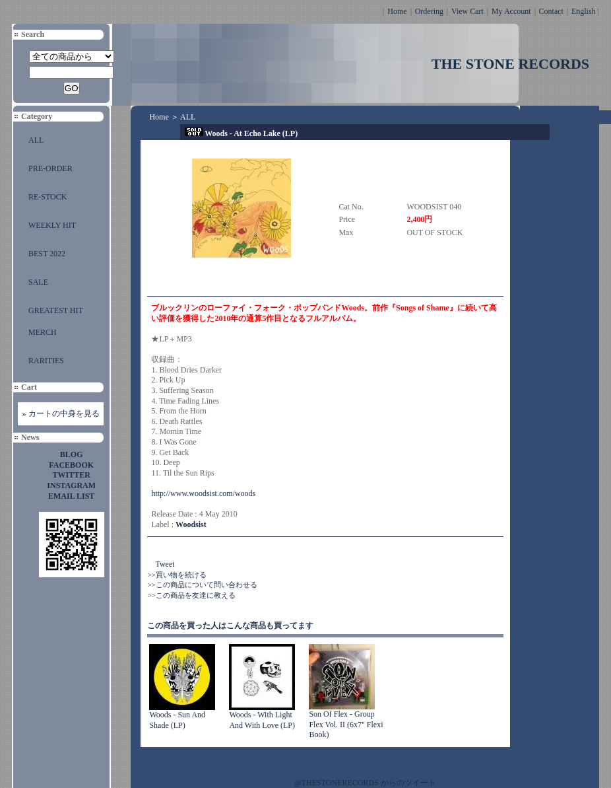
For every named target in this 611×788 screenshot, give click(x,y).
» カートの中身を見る (61, 413)
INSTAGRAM (71, 485)
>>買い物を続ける (176, 575)
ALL (36, 140)
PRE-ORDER (50, 168)
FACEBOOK (71, 465)
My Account (511, 11)
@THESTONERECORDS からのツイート (365, 782)
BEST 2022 (46, 253)
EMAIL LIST (71, 496)
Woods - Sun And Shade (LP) (177, 720)
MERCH (42, 332)
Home (396, 11)
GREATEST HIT (55, 310)
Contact (551, 11)
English (583, 11)
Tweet (164, 564)
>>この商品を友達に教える (191, 595)
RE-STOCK (47, 196)
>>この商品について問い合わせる (202, 585)
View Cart (467, 11)
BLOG (71, 454)
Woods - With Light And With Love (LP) (262, 720)
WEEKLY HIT (52, 225)
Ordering (429, 11)
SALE (38, 282)
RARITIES (46, 360)
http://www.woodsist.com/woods (203, 493)
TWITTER (71, 475)
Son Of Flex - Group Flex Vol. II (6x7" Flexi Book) (346, 724)
